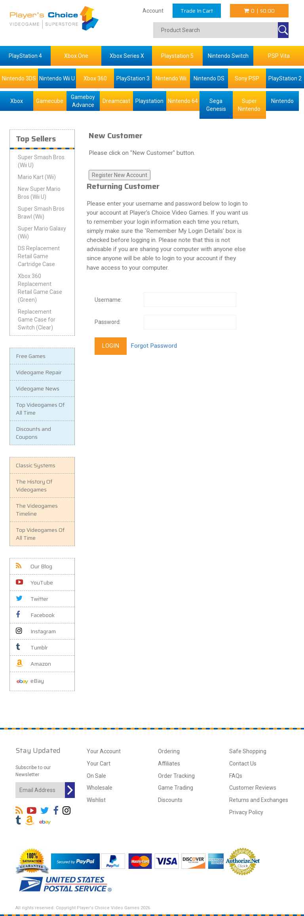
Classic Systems (35, 465)
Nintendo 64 (183, 101)
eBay (30, 681)
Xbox (16, 101)
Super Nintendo (249, 105)
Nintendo (282, 101)
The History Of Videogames (34, 485)
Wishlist (96, 800)
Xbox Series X (127, 56)
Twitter (32, 598)
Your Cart (98, 763)
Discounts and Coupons (33, 433)
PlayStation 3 (133, 78)
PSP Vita (279, 56)
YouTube (34, 582)
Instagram (36, 631)
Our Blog (34, 566)
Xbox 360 (95, 78)
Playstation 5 (177, 56)
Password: (108, 322)
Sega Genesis (216, 105)
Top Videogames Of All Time (40, 408)
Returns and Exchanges (258, 800)
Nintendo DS (209, 78)
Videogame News (37, 388)
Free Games (31, 356)
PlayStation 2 (285, 78)
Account (152, 11)
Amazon (33, 663)
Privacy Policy (246, 812)
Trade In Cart (196, 10)
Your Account (104, 751)
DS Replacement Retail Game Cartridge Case (39, 256)
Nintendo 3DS (19, 78)
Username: (108, 300)
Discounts (170, 800)
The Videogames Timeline (37, 509)
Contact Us (242, 763)
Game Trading (175, 788)
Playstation (149, 101)
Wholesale (99, 788)
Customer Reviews (252, 788)
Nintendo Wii (171, 78)
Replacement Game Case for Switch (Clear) (36, 320)
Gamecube (49, 101)
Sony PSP (247, 78)
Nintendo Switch (228, 56)
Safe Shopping (247, 751)
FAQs (235, 776)
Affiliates (169, 763)
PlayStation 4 (25, 56)
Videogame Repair (39, 372)
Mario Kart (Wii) (37, 177)
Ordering (169, 751)
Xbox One (76, 56)
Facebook (35, 615)
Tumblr (32, 647)
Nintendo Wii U (57, 78)
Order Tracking (176, 776)
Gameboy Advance (83, 101)
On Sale (96, 776)
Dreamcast (116, 101)
